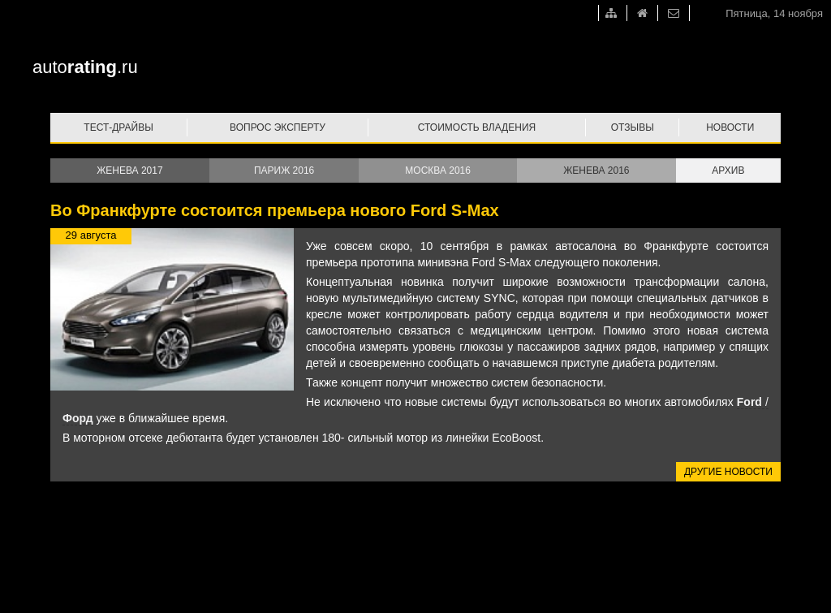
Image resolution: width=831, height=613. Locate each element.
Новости (730, 127)
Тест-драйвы (118, 127)
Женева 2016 (596, 170)
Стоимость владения (477, 127)
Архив (728, 170)
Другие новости (728, 471)
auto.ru (85, 67)
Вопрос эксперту (277, 127)
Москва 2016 (438, 170)
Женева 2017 (129, 170)
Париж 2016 (284, 170)
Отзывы (632, 127)
